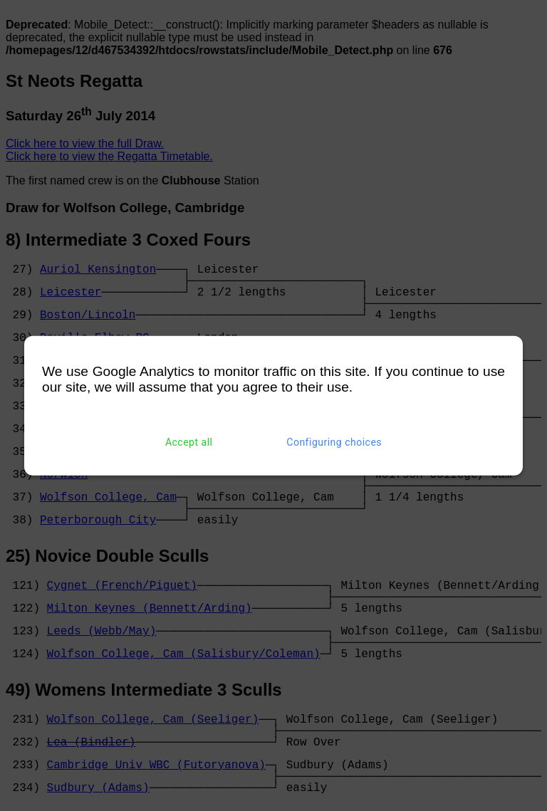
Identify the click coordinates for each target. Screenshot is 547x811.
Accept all (189, 442)
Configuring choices (334, 442)
